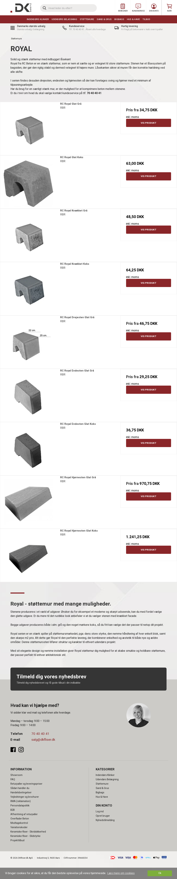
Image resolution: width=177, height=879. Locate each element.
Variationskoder (19, 827)
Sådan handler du (19, 788)
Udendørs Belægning (64, 19)
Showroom (16, 775)
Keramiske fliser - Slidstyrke (25, 836)
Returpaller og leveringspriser (26, 784)
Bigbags (119, 19)
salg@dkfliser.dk (43, 739)
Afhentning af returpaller (24, 814)
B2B (12, 810)
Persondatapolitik (19, 805)
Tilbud (146, 19)
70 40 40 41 (40, 733)
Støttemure (87, 19)
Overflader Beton (19, 818)
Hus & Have (133, 19)
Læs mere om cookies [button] (121, 873)
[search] (68, 8)
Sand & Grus (104, 19)
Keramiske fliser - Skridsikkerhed (28, 832)
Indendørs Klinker (38, 19)
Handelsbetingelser (21, 792)
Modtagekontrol (19, 823)
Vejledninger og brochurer (24, 797)
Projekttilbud (17, 840)
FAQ (12, 779)
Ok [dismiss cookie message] (159, 873)
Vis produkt (149, 123)
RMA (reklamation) (20, 801)
